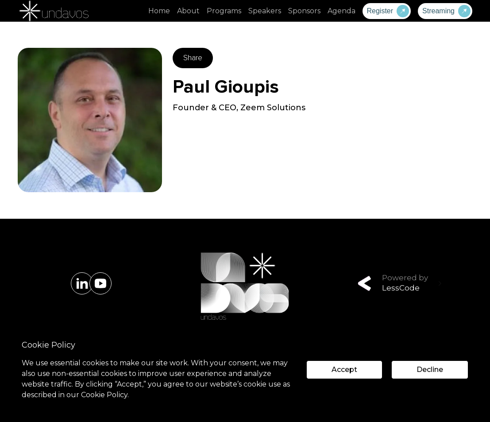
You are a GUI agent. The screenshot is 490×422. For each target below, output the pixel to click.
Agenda (341, 11)
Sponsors (304, 11)
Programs (224, 11)
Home (159, 11)
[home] (53, 11)
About (188, 11)
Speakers (264, 11)
